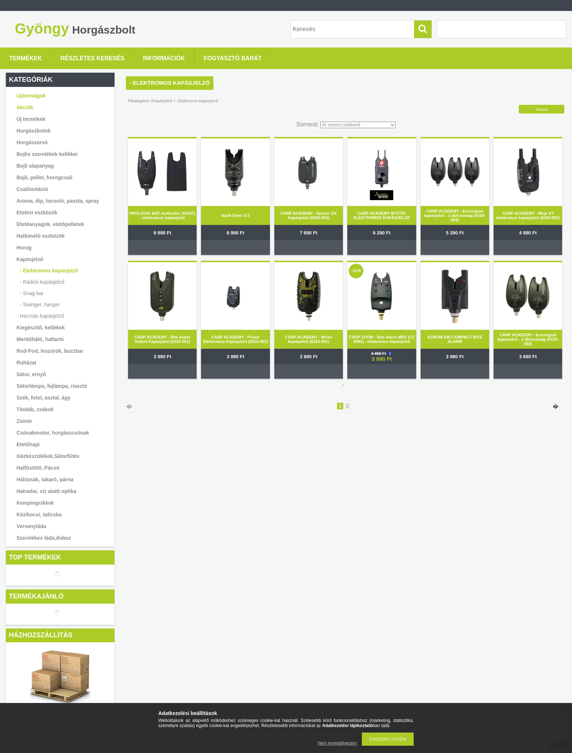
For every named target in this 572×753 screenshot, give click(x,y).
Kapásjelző (162, 101)
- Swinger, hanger (40, 304)
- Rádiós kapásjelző (42, 282)
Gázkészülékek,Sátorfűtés (48, 456)
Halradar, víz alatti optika (46, 491)
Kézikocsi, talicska (39, 514)
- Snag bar (31, 293)
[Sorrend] (358, 125)
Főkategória (138, 101)
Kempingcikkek (35, 503)
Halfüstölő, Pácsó (37, 468)
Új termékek (30, 119)
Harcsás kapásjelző (42, 316)
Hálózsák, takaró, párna (44, 479)
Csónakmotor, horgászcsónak (52, 433)
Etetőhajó (28, 444)
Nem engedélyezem (337, 743)
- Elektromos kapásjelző (49, 271)
